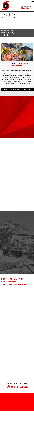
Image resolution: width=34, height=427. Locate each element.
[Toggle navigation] (32, 2)
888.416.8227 (26, 8)
